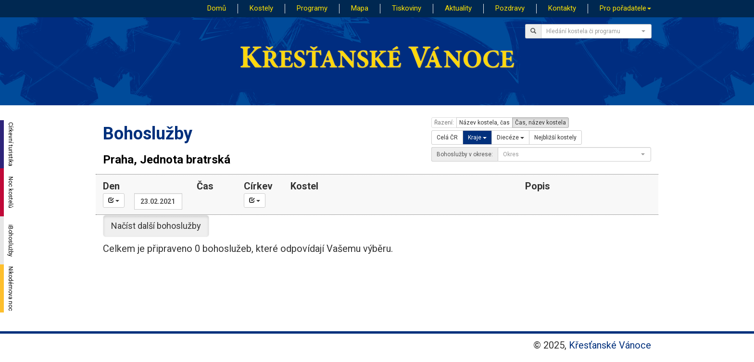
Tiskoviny (406, 8)
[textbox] (593, 31)
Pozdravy (510, 8)
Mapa (359, 8)
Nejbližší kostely (555, 137)
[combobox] (596, 31)
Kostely (261, 8)
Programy (312, 8)
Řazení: (444, 122)
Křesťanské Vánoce (610, 345)
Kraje (477, 137)
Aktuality (458, 8)
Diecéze (510, 137)
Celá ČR (447, 137)
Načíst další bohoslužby (156, 226)
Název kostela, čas (484, 122)
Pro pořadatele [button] (625, 8)
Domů (216, 8)
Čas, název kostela (540, 122)
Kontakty (562, 8)
